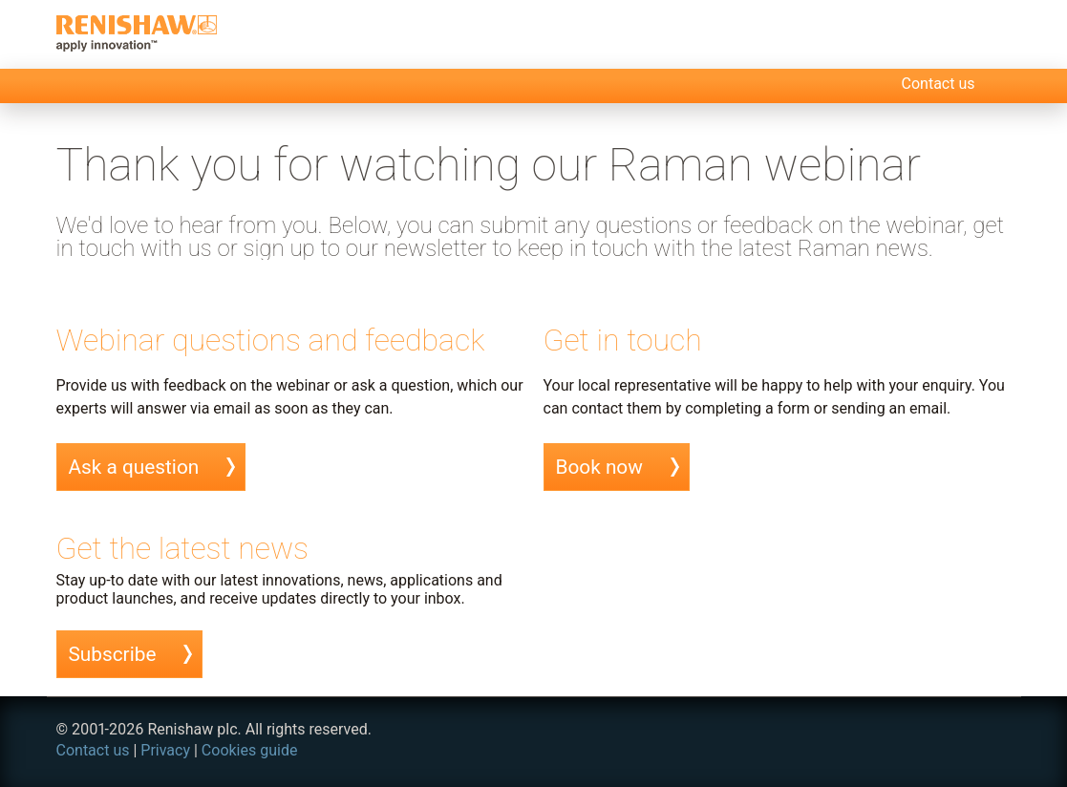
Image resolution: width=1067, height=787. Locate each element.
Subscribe (113, 654)
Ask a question (134, 467)
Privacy (165, 750)
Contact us (938, 83)
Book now (599, 467)
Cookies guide (250, 750)
